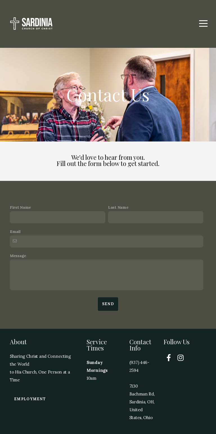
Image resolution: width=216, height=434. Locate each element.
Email (15, 231)
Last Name (118, 207)
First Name (20, 207)
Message (18, 255)
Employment (30, 399)
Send (108, 304)
